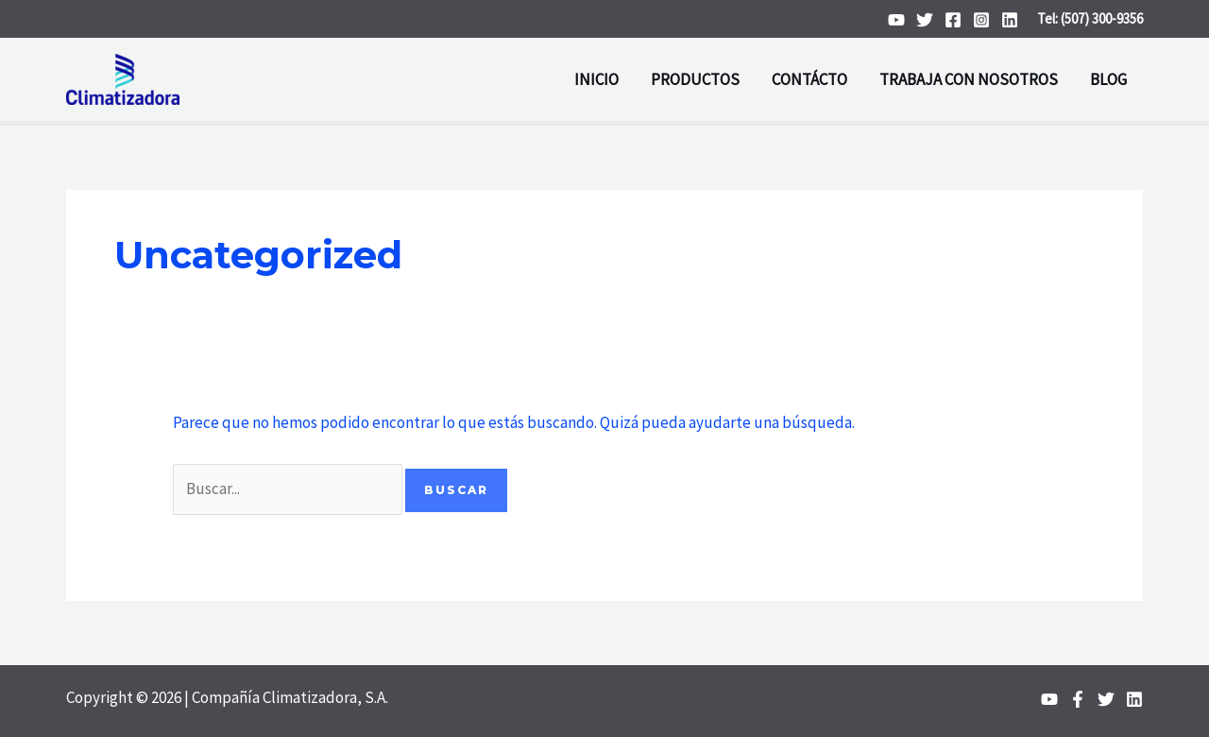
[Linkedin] (1009, 19)
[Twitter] (924, 19)
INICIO (596, 79)
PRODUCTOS (695, 79)
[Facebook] (953, 19)
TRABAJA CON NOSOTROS (968, 79)
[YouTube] (896, 19)
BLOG (1108, 79)
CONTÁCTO (809, 79)
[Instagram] (981, 19)
